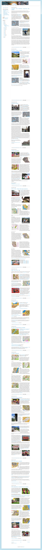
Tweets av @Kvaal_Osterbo (5, 7)
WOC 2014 (21, 106)
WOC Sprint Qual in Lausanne (16, 461)
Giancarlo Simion (27, 66)
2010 (4, 37)
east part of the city (25, 107)
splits (21, 294)
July (4, 30)
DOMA (28, 279)
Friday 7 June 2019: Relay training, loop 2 (5, 10)
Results (13, 314)
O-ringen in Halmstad (15, 353)
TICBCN (28, 153)
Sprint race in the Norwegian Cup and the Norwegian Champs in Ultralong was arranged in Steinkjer (24, 330)
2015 (4, 21)
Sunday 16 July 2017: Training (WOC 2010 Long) (6, 12)
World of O (20, 82)
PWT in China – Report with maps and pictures (19, 188)
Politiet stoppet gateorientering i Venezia (15, 142)
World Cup (21, 275)
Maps (5, 5)
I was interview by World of (15, 84)
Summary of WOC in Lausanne (16, 397)
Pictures (8, 5)
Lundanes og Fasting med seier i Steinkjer (15, 344)
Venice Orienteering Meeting (26, 105)
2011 (4, 36)
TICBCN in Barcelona (15, 150)
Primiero (20, 22)
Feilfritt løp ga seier (13, 183)
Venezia (23, 22)
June (4, 31)
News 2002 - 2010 (12, 5)
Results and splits (16, 115)
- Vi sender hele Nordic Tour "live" (14, 322)
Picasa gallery (14, 258)
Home (3, 5)
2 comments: (20, 147)
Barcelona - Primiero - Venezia (16, 50)
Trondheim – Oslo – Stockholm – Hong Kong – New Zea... (6, 26)
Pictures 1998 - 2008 (22, 5)
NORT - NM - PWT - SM (15, 270)
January (5, 35)
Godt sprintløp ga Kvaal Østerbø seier (23, 308)
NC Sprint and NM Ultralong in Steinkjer (18, 327)
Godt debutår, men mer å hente (14, 345)
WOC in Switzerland (23, 354)
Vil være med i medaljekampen (14, 538)
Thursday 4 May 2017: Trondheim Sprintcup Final (5, 13)
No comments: (20, 324)
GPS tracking (17, 314)
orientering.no (24, 260)
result (20, 294)
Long (25, 172)
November (5, 27)
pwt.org (28, 260)
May (4, 32)
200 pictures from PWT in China (22, 258)
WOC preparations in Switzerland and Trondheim (19, 486)
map (23, 294)
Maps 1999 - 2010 (17, 5)
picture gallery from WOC (14, 536)
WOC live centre (14, 480)
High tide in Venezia (14, 103)
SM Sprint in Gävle (14, 301)
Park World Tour (24, 272)
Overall (28, 172)
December (5, 24)
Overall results (20, 392)
